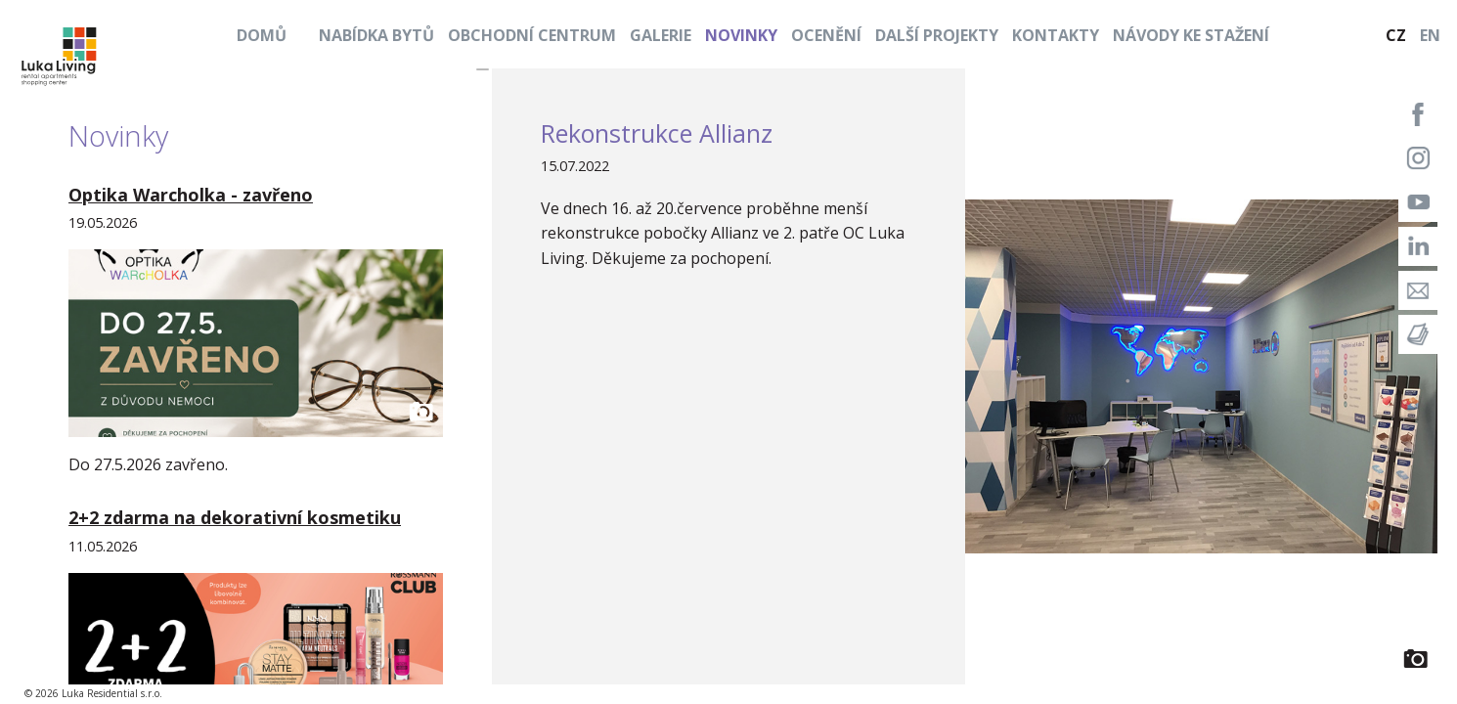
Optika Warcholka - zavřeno (190, 194)
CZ (1396, 35)
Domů (262, 35)
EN (1430, 35)
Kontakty (1055, 35)
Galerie (660, 35)
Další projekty (936, 35)
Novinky (741, 35)
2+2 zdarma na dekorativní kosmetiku (234, 517)
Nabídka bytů (376, 35)
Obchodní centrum (532, 35)
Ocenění (826, 35)
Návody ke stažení (1191, 35)
